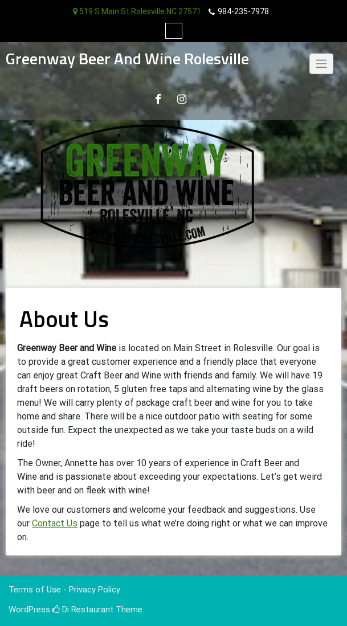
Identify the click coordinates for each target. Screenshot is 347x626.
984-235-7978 (243, 11)
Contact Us (54, 523)
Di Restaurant (82, 609)
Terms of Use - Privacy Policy (64, 589)
